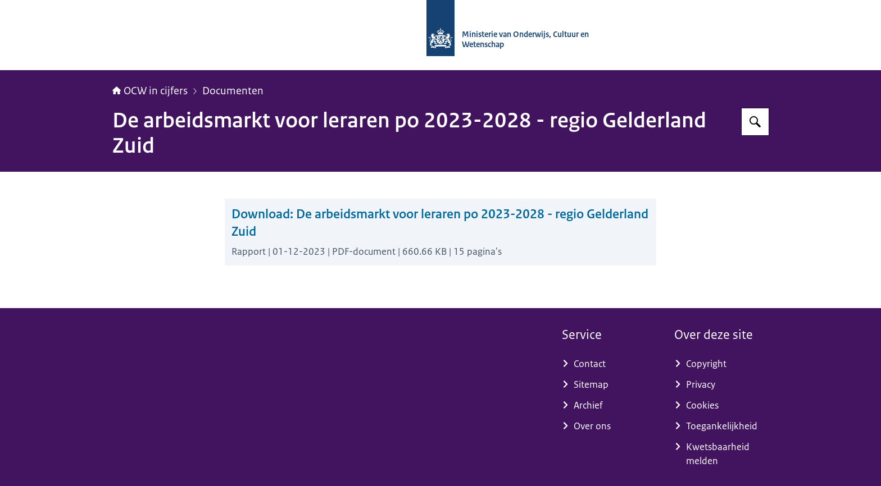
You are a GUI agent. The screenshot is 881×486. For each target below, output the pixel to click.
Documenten (233, 91)
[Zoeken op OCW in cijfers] (755, 121)
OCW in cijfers (150, 91)
